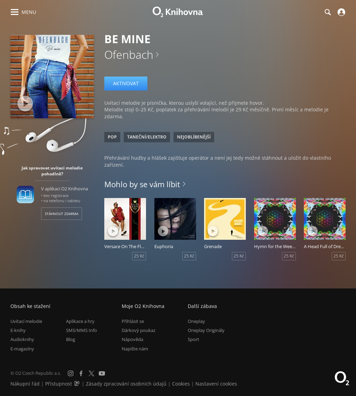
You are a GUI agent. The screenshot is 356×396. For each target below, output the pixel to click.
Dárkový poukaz (138, 330)
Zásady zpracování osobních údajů (126, 383)
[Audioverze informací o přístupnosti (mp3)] (77, 383)
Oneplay (196, 321)
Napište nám (135, 349)
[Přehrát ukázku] (25, 103)
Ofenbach (128, 54)
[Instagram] (70, 373)
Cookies (181, 383)
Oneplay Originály (206, 330)
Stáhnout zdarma (61, 213)
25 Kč (139, 256)
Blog (70, 339)
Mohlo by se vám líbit (142, 184)
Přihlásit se (133, 321)
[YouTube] (102, 373)
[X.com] (91, 373)
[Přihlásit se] (340, 12)
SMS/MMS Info (81, 330)
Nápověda (132, 339)
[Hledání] (327, 12)
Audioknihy (22, 339)
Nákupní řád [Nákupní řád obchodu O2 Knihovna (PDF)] (25, 383)
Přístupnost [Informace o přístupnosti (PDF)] (58, 383)
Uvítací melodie (26, 321)
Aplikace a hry (80, 321)
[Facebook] (81, 373)
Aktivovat (126, 83)
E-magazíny (22, 349)
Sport (193, 339)
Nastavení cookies (216, 383)
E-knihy (18, 330)
